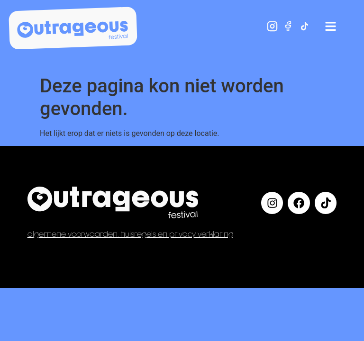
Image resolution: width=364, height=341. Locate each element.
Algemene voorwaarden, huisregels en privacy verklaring (130, 234)
